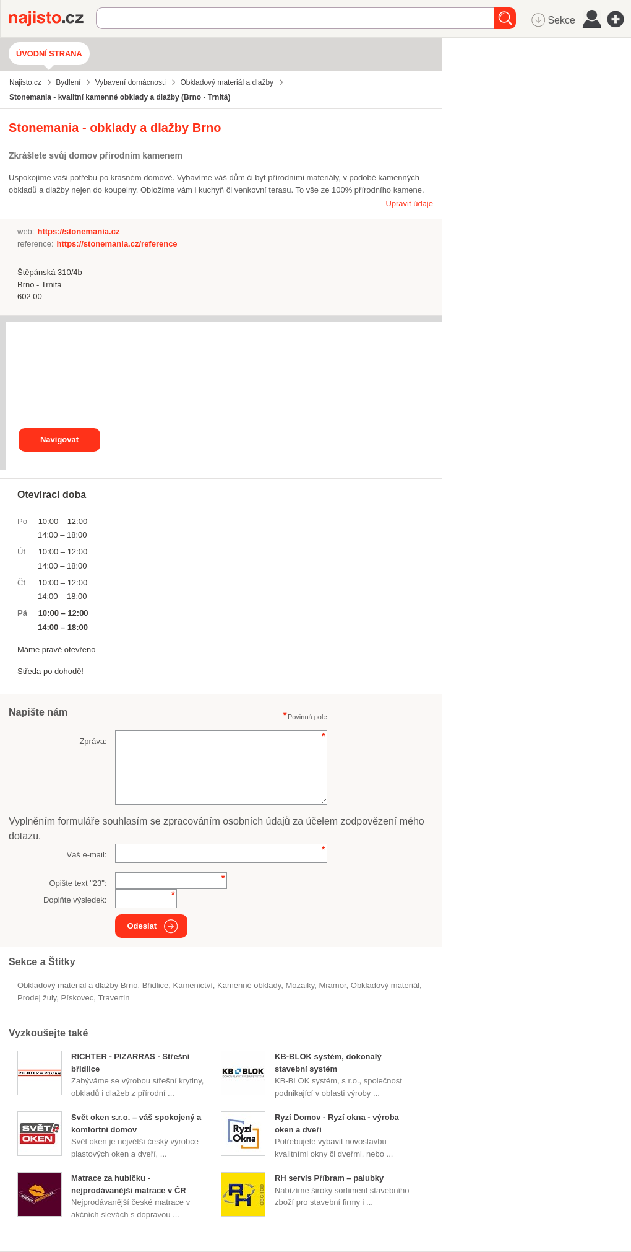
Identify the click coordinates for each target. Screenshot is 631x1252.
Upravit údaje (409, 203)
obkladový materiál (385, 985)
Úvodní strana (49, 53)
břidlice (155, 985)
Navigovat (59, 439)
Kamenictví (193, 985)
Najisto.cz (52, 18)
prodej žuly (36, 997)
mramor (332, 985)
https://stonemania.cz (78, 231)
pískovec (77, 997)
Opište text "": (77, 883)
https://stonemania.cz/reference (117, 243)
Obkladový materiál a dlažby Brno (77, 985)
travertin (114, 997)
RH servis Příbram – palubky (329, 1178)
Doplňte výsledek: (75, 899)
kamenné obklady (249, 985)
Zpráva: (92, 741)
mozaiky (299, 985)
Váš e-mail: (86, 854)
